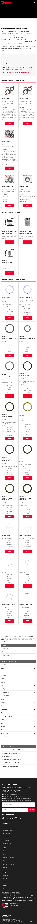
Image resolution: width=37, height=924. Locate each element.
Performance (6, 833)
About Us (5, 875)
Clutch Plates (5, 655)
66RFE (8, 98)
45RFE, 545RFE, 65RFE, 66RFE (27, 418)
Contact (5, 888)
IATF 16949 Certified (14, 906)
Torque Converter (8, 830)
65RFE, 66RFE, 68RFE (24, 376)
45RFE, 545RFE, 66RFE (7, 376)
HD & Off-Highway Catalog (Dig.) (10, 763)
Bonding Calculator (8, 864)
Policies (5, 885)
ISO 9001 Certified (14, 905)
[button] (34, 2)
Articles (5, 854)
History (5, 878)
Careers (5, 882)
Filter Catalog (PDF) (7, 756)
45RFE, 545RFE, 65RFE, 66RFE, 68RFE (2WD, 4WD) (26, 233)
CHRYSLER (4, 98)
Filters (3, 652)
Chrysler (21, 230)
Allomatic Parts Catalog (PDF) (9, 766)
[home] (6, 2)
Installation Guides (8, 857)
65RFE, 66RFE (10, 187)
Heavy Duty (6, 836)
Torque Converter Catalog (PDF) (10, 753)
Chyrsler (4, 536)
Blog (4, 861)
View (9, 123)
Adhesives (6, 840)
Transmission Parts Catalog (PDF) (11, 750)
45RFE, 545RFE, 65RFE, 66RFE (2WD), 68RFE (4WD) (9, 233)
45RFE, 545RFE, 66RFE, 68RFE (9, 339)
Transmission (6, 826)
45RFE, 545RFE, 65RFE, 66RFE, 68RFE (8, 460)
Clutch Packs (5, 648)
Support (5, 867)
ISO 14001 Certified (14, 903)
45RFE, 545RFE (11, 570)
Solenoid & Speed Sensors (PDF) (10, 759)
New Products (7, 843)
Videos (5, 851)
